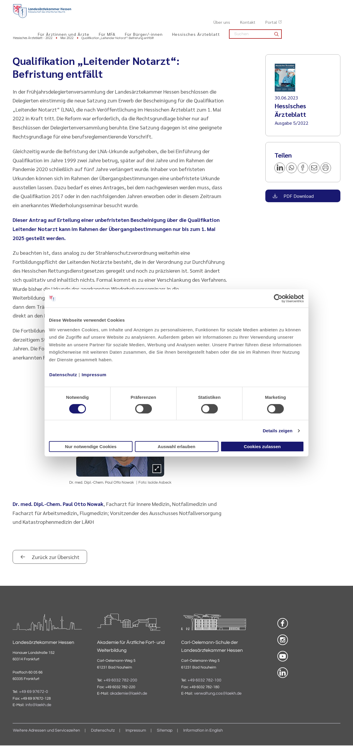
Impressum (94, 374)
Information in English (203, 731)
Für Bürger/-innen (202, 18)
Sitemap (164, 731)
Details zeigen (277, 430)
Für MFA (165, 18)
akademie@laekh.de (128, 694)
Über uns (280, 6)
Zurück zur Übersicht (54, 557)
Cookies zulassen (262, 446)
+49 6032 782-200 (120, 681)
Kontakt (306, 6)
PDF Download (298, 196)
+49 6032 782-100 (204, 681)
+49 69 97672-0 (33, 692)
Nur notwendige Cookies (91, 446)
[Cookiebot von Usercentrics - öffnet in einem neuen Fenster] (278, 298)
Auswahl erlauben (176, 446)
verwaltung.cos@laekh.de (218, 694)
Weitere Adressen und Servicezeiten (46, 731)
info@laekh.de (38, 705)
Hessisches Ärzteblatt (255, 18)
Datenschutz (63, 374)
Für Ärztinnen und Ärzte (122, 18)
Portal (330, 6)
